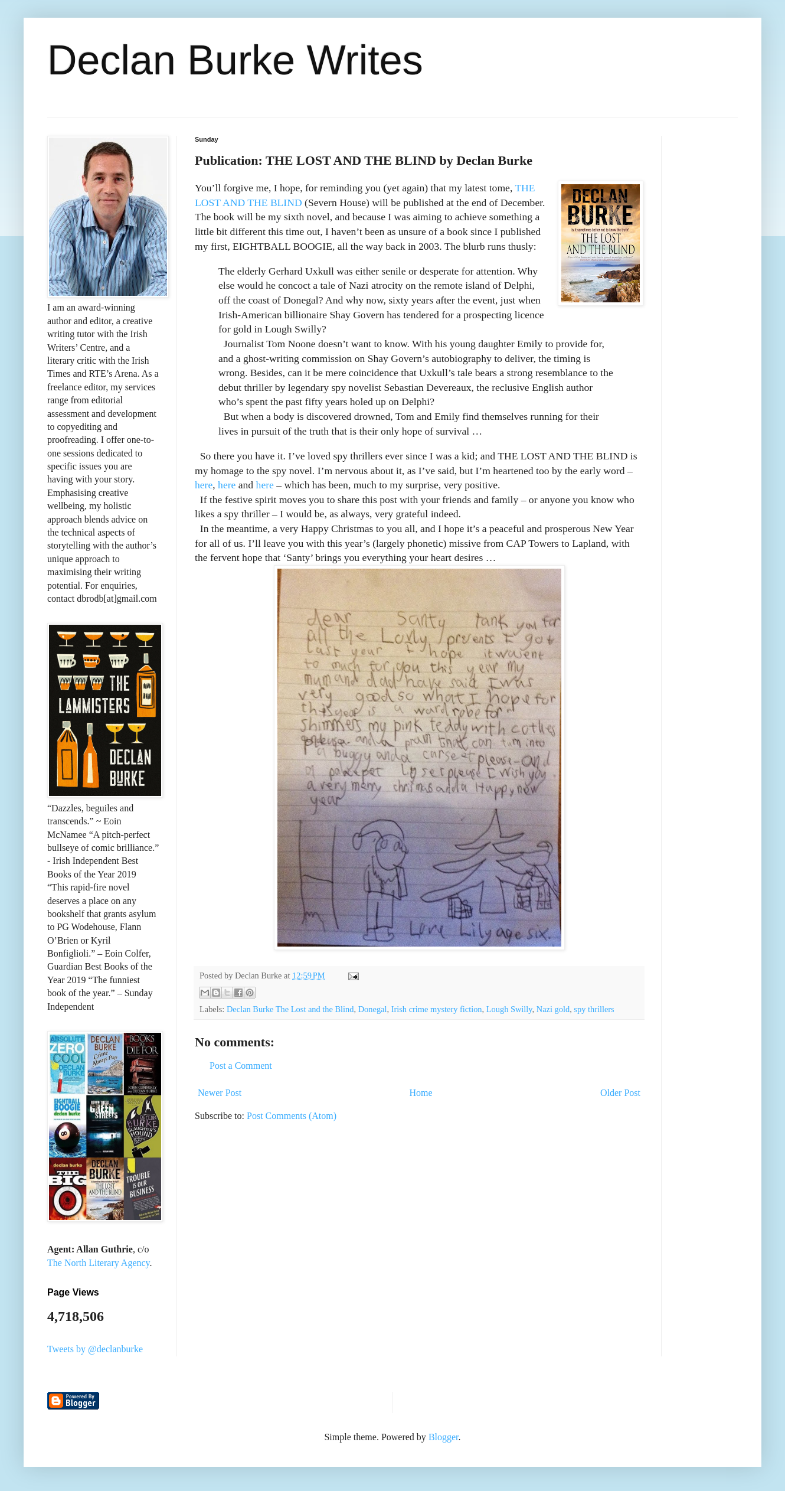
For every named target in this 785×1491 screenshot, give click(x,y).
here (203, 485)
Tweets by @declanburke (95, 1349)
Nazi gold (553, 1009)
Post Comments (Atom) (291, 1116)
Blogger (444, 1437)
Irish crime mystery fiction (436, 1009)
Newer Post (219, 1093)
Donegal (372, 1009)
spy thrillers (594, 1009)
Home (421, 1093)
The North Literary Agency (98, 1263)
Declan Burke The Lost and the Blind (290, 1009)
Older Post (620, 1093)
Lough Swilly (509, 1009)
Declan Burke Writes (235, 60)
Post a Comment (241, 1066)
